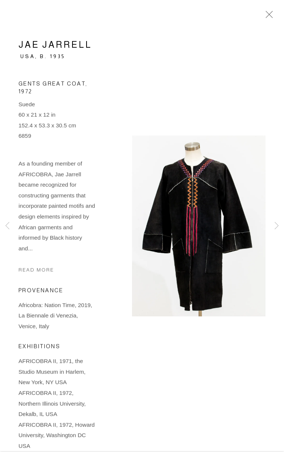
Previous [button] (7, 226)
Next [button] (276, 226)
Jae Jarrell (55, 46)
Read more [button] (36, 272)
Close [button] (267, 16)
